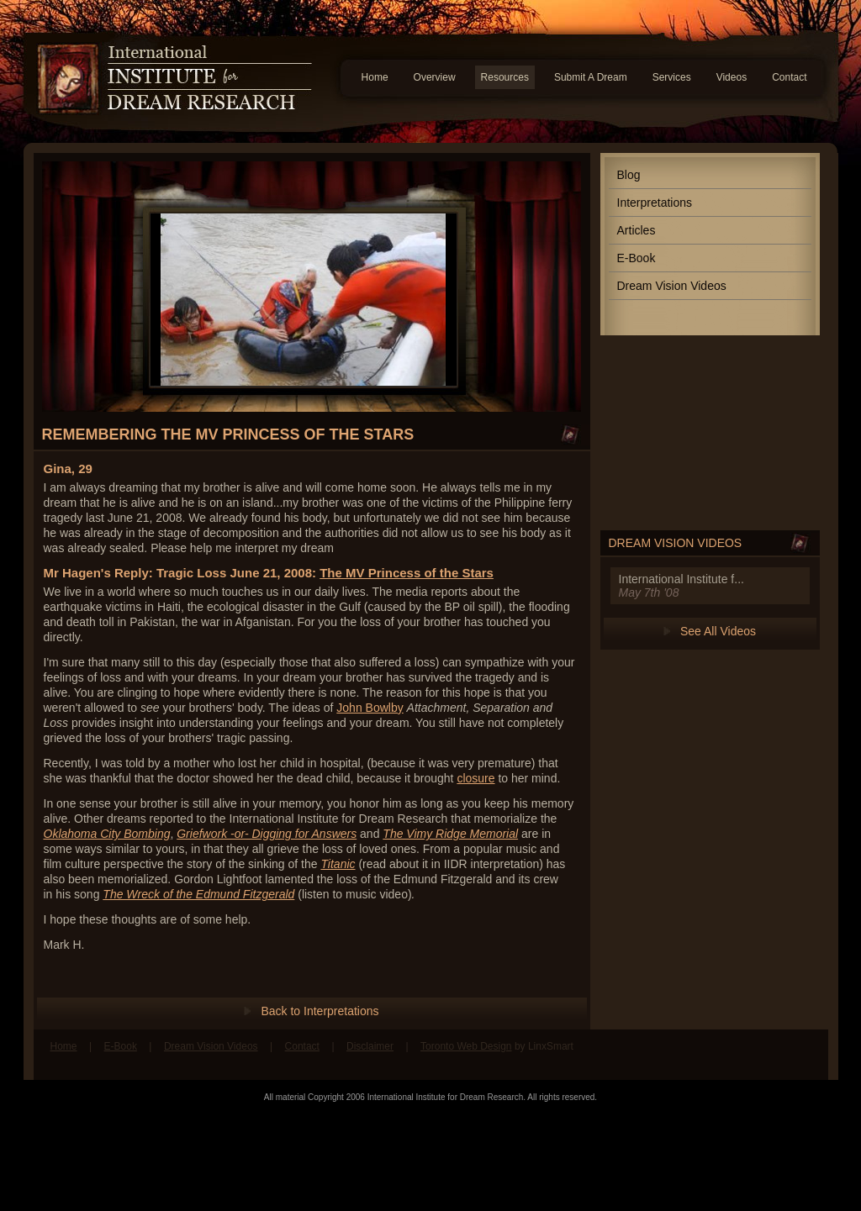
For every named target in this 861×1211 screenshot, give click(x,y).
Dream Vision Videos (671, 285)
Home (375, 77)
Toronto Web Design (466, 1046)
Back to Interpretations (319, 1011)
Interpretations (655, 202)
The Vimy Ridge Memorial (450, 833)
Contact (789, 77)
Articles (636, 230)
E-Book (636, 258)
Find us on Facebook (771, 1054)
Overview (435, 77)
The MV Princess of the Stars (407, 573)
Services (671, 77)
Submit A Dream (590, 77)
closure (475, 778)
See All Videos (718, 631)
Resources (505, 77)
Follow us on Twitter (803, 1054)
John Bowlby (369, 707)
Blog (629, 175)
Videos (731, 77)
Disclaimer (370, 1046)
